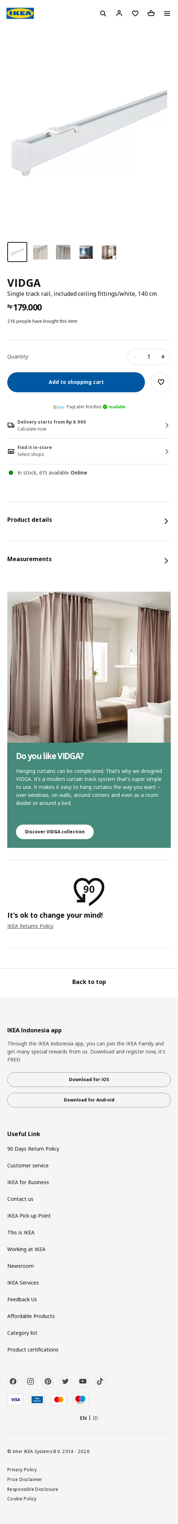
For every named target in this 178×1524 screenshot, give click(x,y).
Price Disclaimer (25, 1479)
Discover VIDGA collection (55, 832)
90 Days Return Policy (33, 1148)
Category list (22, 1332)
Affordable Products (31, 1316)
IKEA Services (23, 1282)
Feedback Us (22, 1299)
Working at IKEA (26, 1249)
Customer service (28, 1165)
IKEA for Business (28, 1182)
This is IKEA (21, 1232)
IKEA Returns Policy (30, 925)
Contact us (20, 1198)
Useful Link (23, 1134)
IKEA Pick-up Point (29, 1215)
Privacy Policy (22, 1469)
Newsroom (20, 1265)
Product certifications (32, 1349)
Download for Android (89, 1100)
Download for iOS (89, 1079)
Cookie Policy (22, 1498)
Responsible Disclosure (32, 1489)
